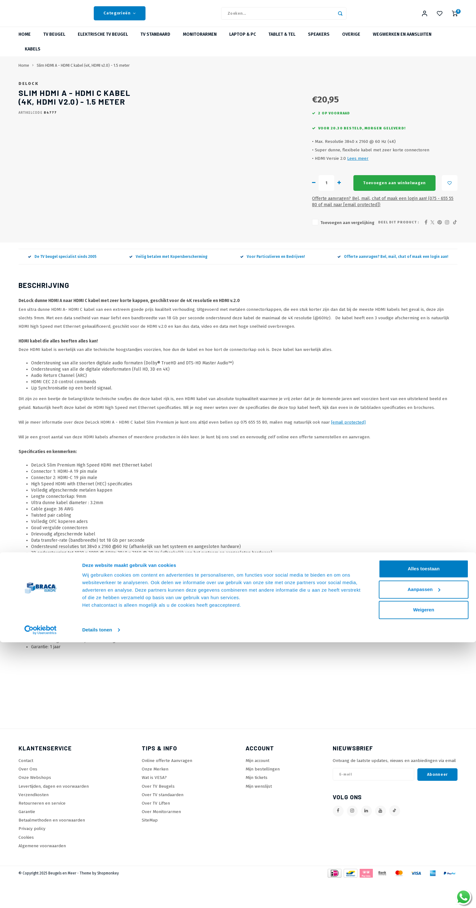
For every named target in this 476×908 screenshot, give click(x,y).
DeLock (201, 91)
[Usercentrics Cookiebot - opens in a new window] (40, 895)
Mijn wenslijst (259, 813)
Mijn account (257, 788)
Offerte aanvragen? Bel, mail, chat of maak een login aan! (392, 284)
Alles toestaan (424, 834)
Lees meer (236, 192)
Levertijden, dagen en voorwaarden (54, 813)
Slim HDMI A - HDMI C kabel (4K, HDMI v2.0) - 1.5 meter (83, 73)
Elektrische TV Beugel (103, 42)
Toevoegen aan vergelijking (226, 250)
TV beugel (54, 42)
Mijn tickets (256, 804)
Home (25, 42)
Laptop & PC (242, 42)
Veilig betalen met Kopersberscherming (168, 284)
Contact (26, 788)
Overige (351, 42)
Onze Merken (155, 796)
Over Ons (28, 796)
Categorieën (119, 17)
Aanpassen (424, 855)
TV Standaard (155, 42)
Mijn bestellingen (263, 796)
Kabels (32, 57)
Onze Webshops (35, 804)
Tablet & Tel (281, 42)
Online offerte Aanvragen (167, 788)
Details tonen (97, 895)
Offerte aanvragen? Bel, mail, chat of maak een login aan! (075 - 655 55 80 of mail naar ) (296, 232)
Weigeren (423, 875)
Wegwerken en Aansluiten (402, 42)
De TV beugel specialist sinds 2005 (62, 284)
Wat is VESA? (154, 804)
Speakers (319, 42)
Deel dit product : (398, 250)
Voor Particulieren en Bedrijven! (272, 284)
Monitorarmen (200, 42)
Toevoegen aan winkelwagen (279, 216)
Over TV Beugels (158, 813)
